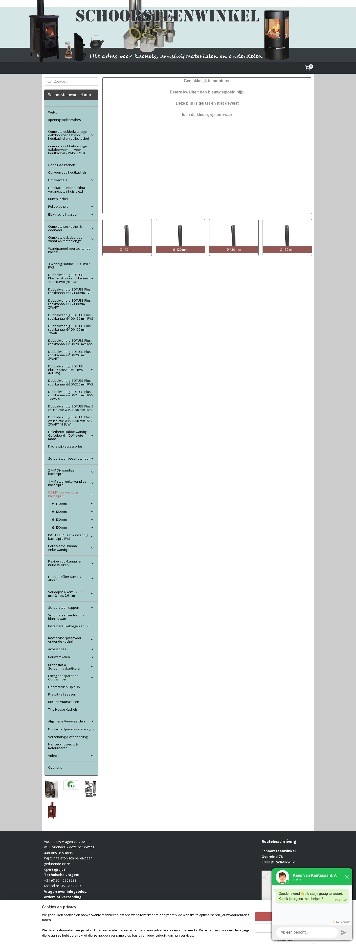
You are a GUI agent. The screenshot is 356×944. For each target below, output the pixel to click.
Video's (71, 755)
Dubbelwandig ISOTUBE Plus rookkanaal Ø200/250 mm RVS (70, 382)
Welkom (54, 112)
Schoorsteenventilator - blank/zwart (66, 617)
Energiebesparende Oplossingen (71, 677)
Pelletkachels (71, 206)
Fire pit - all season (62, 694)
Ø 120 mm (73, 511)
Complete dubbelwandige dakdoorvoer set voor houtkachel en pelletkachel (71, 135)
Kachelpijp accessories (65, 446)
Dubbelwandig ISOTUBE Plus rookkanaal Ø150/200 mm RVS (70, 342)
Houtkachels (71, 180)
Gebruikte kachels (62, 165)
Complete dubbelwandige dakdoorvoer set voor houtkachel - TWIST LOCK (67, 150)
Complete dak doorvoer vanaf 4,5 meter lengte (71, 239)
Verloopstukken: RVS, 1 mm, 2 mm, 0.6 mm (71, 594)
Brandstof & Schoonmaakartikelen (71, 667)
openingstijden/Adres (64, 119)
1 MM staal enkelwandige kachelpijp (71, 483)
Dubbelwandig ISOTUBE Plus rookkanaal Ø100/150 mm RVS (70, 317)
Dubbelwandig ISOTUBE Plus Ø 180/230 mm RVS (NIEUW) (71, 370)
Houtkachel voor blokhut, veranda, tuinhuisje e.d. (67, 189)
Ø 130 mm (73, 519)
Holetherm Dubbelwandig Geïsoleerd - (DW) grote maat (71, 435)
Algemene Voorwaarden (71, 721)
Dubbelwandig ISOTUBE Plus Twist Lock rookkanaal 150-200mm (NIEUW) (71, 278)
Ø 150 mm (73, 527)
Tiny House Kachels (63, 709)
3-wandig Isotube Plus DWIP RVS (69, 266)
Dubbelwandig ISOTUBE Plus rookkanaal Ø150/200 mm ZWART (69, 355)
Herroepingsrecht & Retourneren (63, 746)
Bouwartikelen (71, 657)
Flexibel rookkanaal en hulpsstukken (71, 563)
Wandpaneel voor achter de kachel (69, 250)
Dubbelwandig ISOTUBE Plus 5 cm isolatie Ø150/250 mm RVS (70, 408)
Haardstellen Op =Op (64, 687)
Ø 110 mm (73, 503)
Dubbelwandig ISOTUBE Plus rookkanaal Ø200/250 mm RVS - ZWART (70, 395)
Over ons (55, 767)
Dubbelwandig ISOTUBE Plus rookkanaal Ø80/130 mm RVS (69, 291)
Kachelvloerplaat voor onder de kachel (71, 640)
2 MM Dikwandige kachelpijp (71, 472)
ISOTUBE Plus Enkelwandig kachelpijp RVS (71, 537)
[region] (145, 925)
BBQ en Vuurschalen (63, 701)
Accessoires (71, 649)
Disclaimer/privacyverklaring (72, 729)
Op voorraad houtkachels (67, 172)
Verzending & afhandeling (68, 737)
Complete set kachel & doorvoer (71, 228)
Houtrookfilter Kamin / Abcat (71, 578)
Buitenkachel (58, 199)
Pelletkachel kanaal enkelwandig (71, 548)
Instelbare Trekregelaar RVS (69, 626)
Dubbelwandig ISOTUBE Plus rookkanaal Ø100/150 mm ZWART (69, 329)
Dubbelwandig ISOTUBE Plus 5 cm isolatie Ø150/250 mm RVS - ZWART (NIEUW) (70, 421)
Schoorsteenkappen (71, 607)
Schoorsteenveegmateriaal (71, 458)
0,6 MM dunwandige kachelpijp (71, 494)
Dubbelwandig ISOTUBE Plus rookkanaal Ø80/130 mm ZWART (69, 304)
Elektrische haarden (71, 214)
